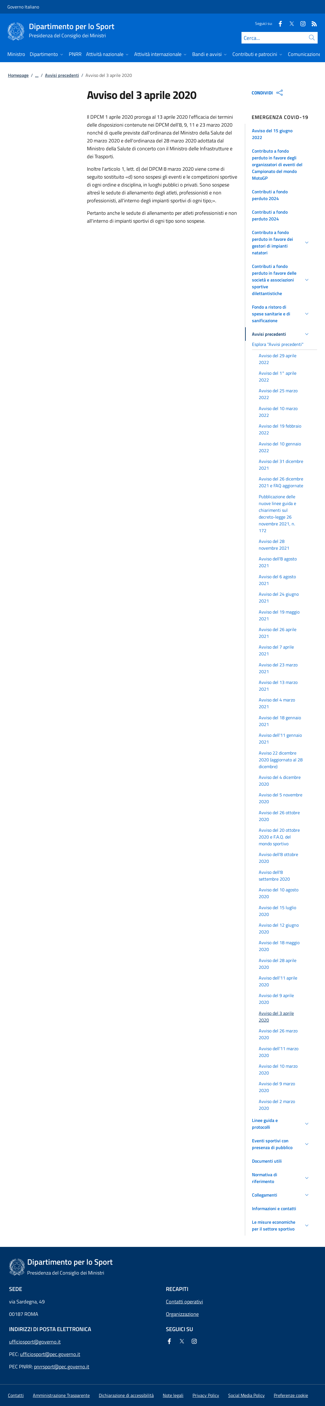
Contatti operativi (184, 1301)
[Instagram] (300, 23)
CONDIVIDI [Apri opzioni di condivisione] (268, 92)
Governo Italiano (23, 6)
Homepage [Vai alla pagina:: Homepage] (18, 75)
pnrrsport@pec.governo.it (61, 1366)
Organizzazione (182, 1314)
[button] (281, 134)
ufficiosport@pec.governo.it (50, 1354)
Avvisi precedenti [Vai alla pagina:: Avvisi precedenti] (62, 75)
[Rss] (312, 23)
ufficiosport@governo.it (35, 1342)
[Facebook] (278, 23)
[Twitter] (289, 23)
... (37, 75)
